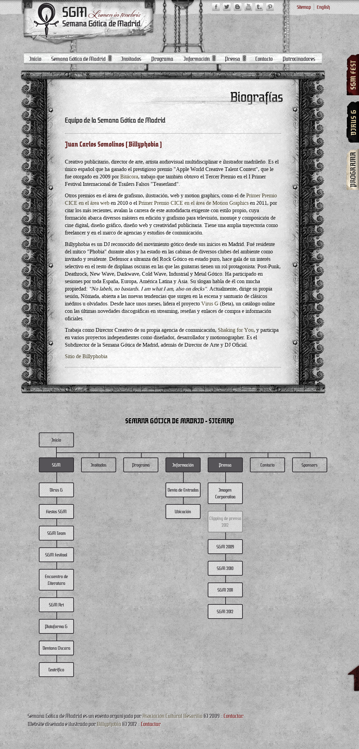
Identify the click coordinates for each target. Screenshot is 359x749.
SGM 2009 (225, 546)
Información (196, 58)
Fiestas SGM (56, 511)
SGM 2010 (225, 568)
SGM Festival (56, 554)
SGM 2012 (225, 611)
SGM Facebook (216, 7)
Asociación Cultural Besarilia (173, 715)
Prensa (232, 58)
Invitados (131, 58)
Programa (162, 58)
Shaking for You (236, 330)
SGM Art (56, 604)
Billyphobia (109, 723)
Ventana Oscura (56, 648)
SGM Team (56, 533)
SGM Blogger (237, 7)
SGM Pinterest (270, 7)
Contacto (264, 58)
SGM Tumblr (259, 7)
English (323, 7)
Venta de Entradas (183, 490)
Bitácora (129, 176)
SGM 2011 (225, 590)
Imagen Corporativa (225, 493)
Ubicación (183, 511)
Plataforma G (56, 626)
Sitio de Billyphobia (86, 356)
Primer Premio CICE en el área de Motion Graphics (193, 203)
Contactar (233, 715)
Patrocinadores (299, 58)
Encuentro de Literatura (56, 579)
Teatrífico (56, 669)
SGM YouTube (248, 7)
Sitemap (304, 7)
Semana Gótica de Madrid (78, 58)
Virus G (210, 303)
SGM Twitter (227, 7)
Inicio (35, 58)
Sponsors (309, 465)
